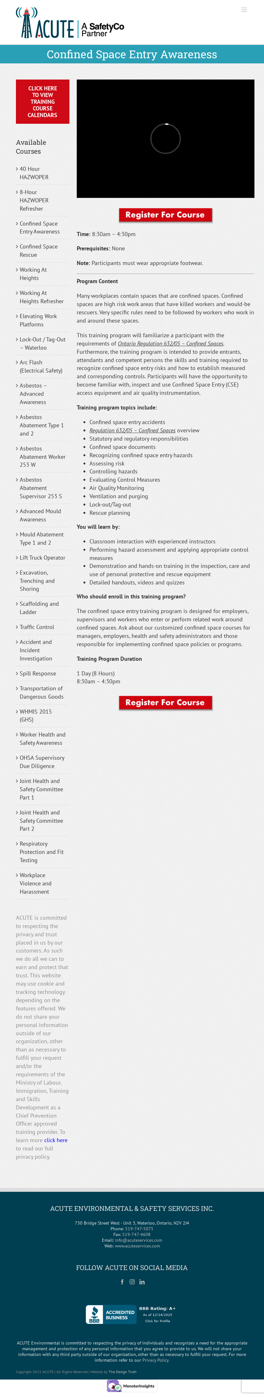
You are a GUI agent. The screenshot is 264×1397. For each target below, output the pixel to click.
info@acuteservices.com (138, 1240)
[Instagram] (132, 1281)
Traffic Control (37, 627)
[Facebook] (122, 1281)
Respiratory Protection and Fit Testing (42, 852)
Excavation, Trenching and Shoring (37, 581)
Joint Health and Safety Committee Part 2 (41, 821)
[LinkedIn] (142, 1281)
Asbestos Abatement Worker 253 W (43, 457)
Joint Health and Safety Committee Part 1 (41, 789)
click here (56, 1140)
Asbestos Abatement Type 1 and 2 (42, 425)
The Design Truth (123, 1371)
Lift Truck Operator (42, 557)
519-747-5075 (139, 1229)
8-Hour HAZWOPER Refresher (34, 200)
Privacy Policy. (155, 1360)
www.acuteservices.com (137, 1246)
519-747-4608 (136, 1234)
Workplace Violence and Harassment (36, 883)
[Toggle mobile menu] (244, 9)
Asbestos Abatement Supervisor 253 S (41, 488)
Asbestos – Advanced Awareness (33, 394)
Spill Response (38, 673)
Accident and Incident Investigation (36, 650)
